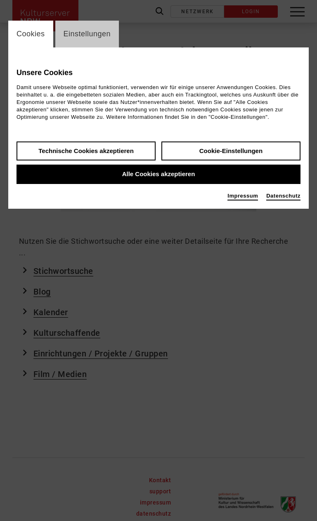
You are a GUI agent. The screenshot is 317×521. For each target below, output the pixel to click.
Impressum (242, 196)
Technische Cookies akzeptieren (86, 150)
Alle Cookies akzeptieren (158, 174)
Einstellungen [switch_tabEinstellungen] (87, 34)
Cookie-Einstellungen (231, 150)
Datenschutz (283, 196)
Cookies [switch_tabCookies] (31, 34)
